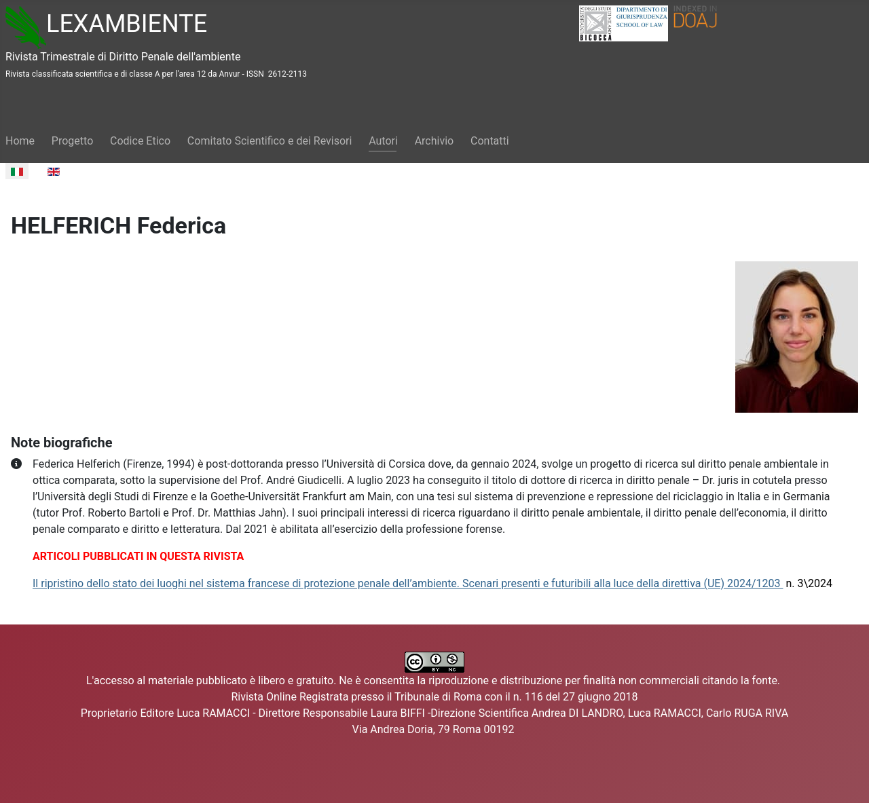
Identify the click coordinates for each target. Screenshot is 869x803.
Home (20, 140)
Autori (383, 140)
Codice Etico (140, 140)
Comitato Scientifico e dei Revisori (269, 140)
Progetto (72, 140)
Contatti (489, 140)
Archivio (434, 140)
